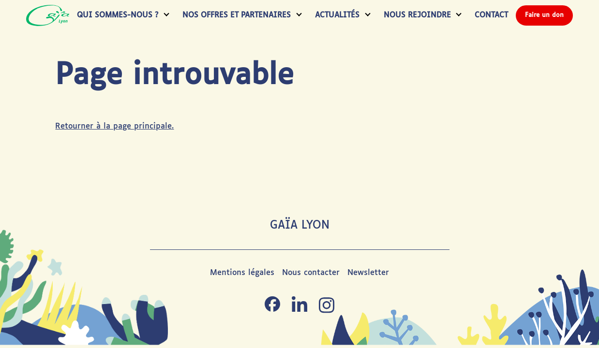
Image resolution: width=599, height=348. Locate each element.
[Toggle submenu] (164, 16)
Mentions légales (242, 273)
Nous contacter (311, 273)
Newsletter (368, 273)
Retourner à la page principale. (114, 126)
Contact (491, 15)
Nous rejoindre (417, 15)
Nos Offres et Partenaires (236, 15)
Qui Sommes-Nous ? (117, 15)
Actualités (337, 15)
